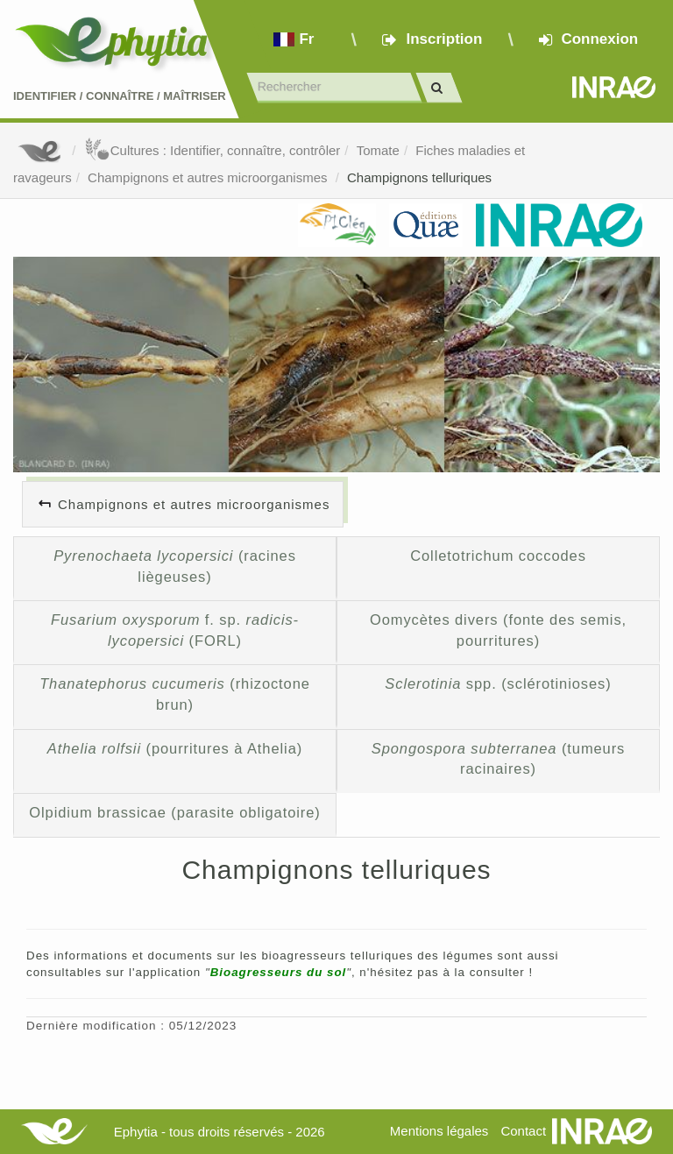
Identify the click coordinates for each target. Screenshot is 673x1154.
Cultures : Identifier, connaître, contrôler (212, 150)
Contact (523, 1130)
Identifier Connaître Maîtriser (119, 96)
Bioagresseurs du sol (278, 972)
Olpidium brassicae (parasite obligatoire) (175, 812)
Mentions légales (439, 1130)
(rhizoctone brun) (174, 694)
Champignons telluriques (419, 177)
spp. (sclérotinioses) (498, 683)
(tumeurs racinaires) (499, 758)
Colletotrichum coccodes (498, 555)
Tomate (378, 150)
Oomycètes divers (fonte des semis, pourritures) (498, 630)
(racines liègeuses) (174, 566)
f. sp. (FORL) (175, 630)
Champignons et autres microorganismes (209, 177)
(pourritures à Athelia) (174, 748)
